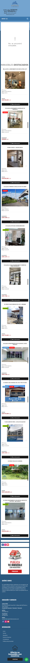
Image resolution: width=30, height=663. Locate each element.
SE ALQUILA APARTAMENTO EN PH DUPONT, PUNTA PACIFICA (15, 344)
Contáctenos (6, 639)
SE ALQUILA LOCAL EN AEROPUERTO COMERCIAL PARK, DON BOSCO (15, 266)
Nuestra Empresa (7, 637)
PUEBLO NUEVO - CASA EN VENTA (15, 147)
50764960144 (11, 11)
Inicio (4, 631)
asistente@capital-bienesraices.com (10, 619)
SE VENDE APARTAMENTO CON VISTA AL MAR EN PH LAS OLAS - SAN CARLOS (15, 501)
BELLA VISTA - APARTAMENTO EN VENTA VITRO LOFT (15, 69)
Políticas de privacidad (8, 641)
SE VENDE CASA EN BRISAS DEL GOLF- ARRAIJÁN (15, 304)
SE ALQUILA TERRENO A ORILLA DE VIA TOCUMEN (15, 186)
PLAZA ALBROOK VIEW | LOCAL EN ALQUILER (15, 422)
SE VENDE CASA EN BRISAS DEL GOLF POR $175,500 (15, 382)
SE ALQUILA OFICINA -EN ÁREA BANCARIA (15, 226)
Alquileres (5, 635)
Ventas (4, 633)
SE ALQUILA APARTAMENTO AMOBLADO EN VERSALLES (15, 109)
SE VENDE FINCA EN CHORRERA (15, 461)
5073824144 (13, 10)
